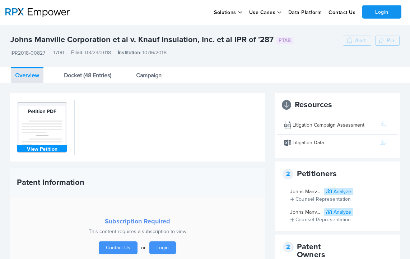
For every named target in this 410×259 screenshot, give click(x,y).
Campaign (149, 75)
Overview (27, 75)
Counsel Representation (323, 199)
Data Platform (305, 12)
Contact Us (342, 12)
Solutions (225, 12)
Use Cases (262, 12)
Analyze (342, 191)
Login (381, 11)
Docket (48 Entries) (87, 75)
